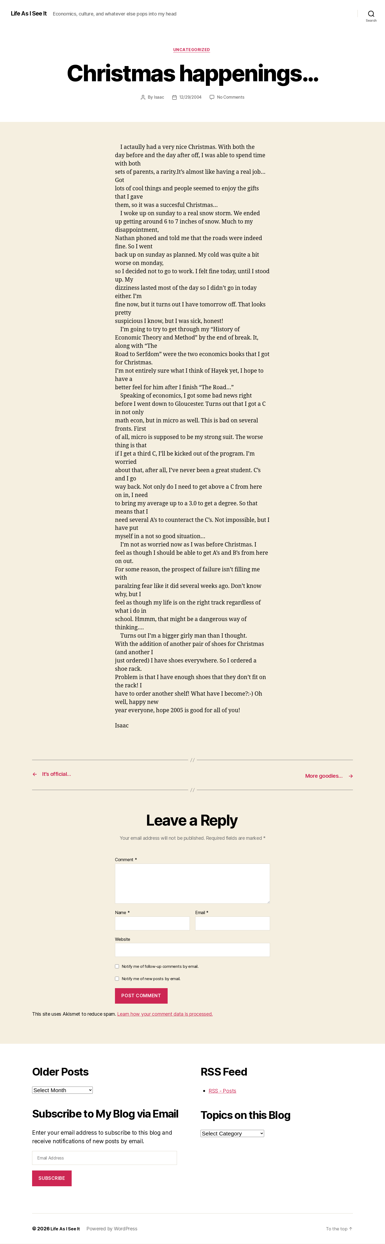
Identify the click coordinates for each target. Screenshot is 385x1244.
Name (122, 913)
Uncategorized (192, 50)
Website (122, 939)
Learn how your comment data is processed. (165, 1014)
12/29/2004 (190, 98)
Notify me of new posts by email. (151, 978)
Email (202, 913)
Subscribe (51, 1178)
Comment (126, 860)
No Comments (231, 98)
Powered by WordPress (114, 1229)
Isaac (158, 98)
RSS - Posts (224, 1091)
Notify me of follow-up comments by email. (160, 966)
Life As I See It (31, 13)
